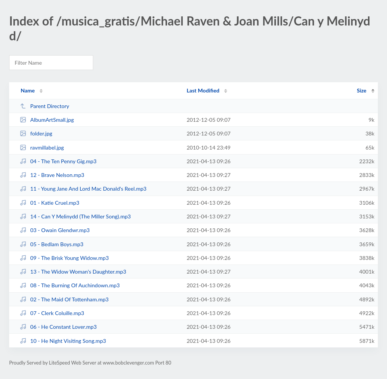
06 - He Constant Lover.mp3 (58, 326)
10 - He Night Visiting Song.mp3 (63, 341)
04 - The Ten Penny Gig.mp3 (58, 161)
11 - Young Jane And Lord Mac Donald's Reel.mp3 (83, 188)
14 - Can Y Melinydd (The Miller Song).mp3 (75, 216)
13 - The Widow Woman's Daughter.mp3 (73, 271)
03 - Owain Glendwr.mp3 (55, 230)
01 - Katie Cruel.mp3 (49, 202)
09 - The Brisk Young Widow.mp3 (64, 258)
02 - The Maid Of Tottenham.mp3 (64, 299)
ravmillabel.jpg (42, 147)
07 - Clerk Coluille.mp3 (52, 313)
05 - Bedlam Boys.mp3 (51, 244)
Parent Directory (44, 106)
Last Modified (202, 90)
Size (361, 90)
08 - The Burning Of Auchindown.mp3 (69, 285)
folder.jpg (36, 133)
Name (28, 90)
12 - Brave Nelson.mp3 (52, 175)
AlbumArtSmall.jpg (47, 119)
